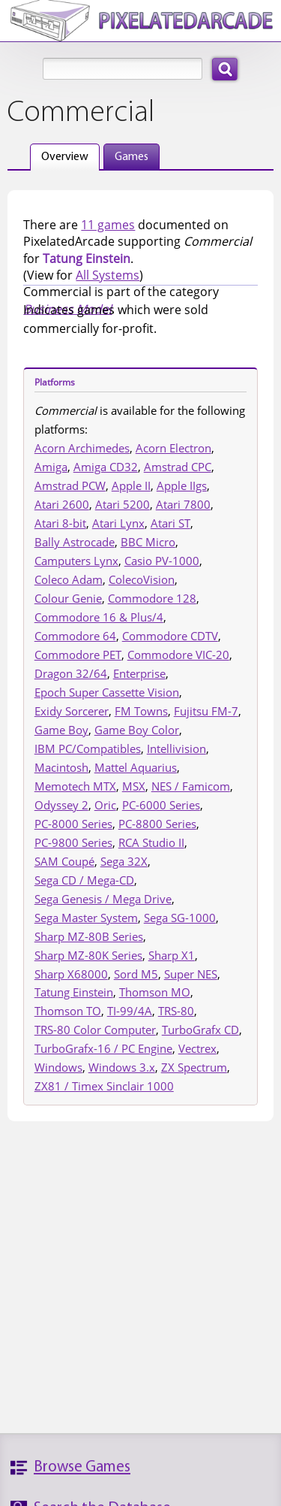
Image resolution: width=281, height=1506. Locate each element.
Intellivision (176, 748)
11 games (108, 224)
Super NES (190, 973)
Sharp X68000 (71, 973)
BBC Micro (148, 541)
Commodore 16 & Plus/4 (98, 616)
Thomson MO (154, 991)
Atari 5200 (122, 504)
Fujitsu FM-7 (206, 710)
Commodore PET (77, 654)
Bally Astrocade (74, 541)
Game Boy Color (136, 729)
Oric (105, 804)
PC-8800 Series (157, 823)
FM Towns (141, 710)
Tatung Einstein (73, 991)
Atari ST (170, 523)
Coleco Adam (68, 579)
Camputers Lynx (76, 560)
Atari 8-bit (60, 523)
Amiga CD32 (105, 466)
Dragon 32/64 (70, 673)
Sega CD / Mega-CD (84, 880)
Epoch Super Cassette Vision (106, 692)
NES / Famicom (190, 786)
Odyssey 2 (61, 804)
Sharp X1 (171, 955)
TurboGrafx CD (200, 1029)
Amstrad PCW (70, 485)
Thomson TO (67, 1010)
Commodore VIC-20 (178, 654)
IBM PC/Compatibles (87, 748)
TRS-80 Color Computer (95, 1029)
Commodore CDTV (170, 635)
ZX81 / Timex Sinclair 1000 (104, 1085)
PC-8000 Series (73, 823)
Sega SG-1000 (180, 917)
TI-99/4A (129, 1010)
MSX (133, 786)
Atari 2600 (61, 504)
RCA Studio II (151, 842)
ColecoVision (142, 579)
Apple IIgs (182, 485)
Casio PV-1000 (161, 560)
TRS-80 (176, 1010)
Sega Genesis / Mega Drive (103, 898)
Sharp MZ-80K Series (88, 955)
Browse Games (82, 1467)
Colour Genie (68, 598)
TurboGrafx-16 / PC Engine (103, 1048)
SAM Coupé (64, 861)
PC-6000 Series (161, 804)
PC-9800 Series (73, 842)
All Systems (107, 275)
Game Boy (61, 729)
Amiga (50, 466)
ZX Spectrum (194, 1067)
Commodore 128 (152, 598)
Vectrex (197, 1048)
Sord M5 (136, 973)
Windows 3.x (121, 1067)
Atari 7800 (183, 504)
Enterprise (139, 673)
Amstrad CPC (177, 466)
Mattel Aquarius (135, 767)
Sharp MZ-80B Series (88, 936)
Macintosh (61, 767)
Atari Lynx (118, 523)
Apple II (131, 485)
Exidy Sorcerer (71, 710)
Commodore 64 (75, 635)
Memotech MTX (75, 786)
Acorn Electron (173, 447)
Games (131, 157)
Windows (58, 1067)
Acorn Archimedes (82, 447)
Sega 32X (124, 861)
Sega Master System (86, 917)
